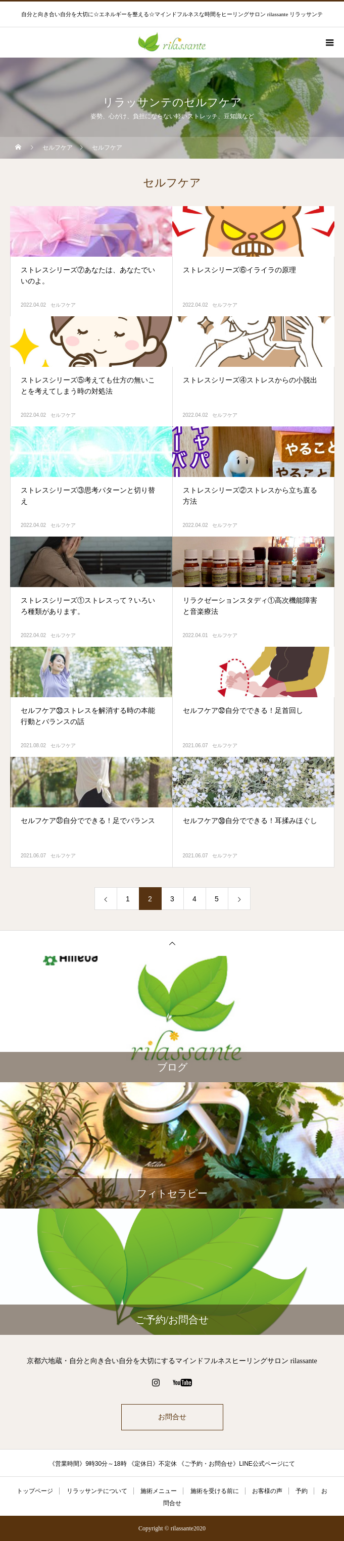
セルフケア (63, 305)
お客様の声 (267, 1491)
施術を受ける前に (214, 1491)
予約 (302, 1491)
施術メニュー (158, 1491)
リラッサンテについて (97, 1491)
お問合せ (172, 1417)
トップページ (35, 1491)
